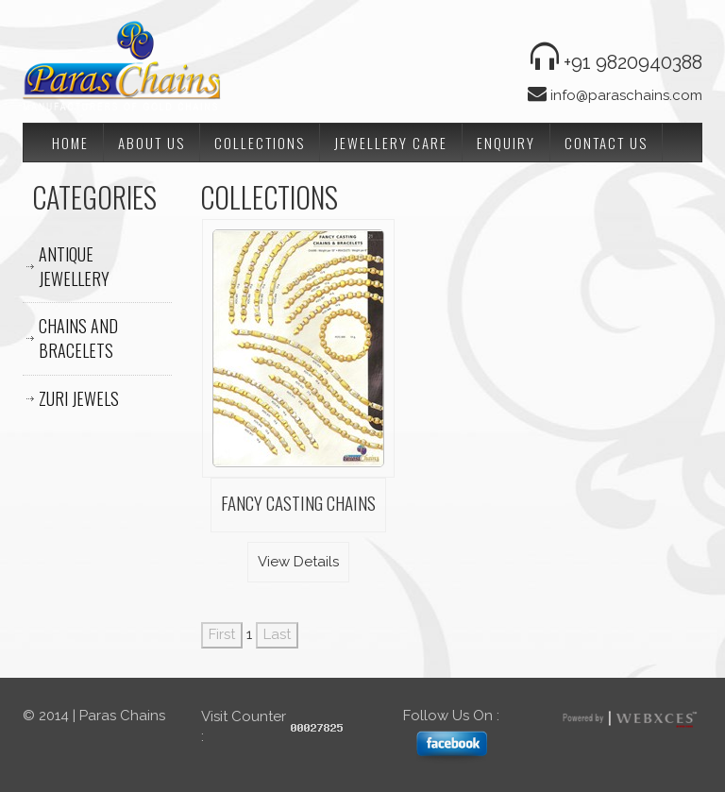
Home (70, 142)
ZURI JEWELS (79, 398)
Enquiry (506, 142)
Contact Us (606, 142)
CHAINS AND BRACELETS (78, 337)
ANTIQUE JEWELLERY (74, 266)
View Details (298, 561)
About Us (151, 142)
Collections (259, 142)
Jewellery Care (390, 142)
